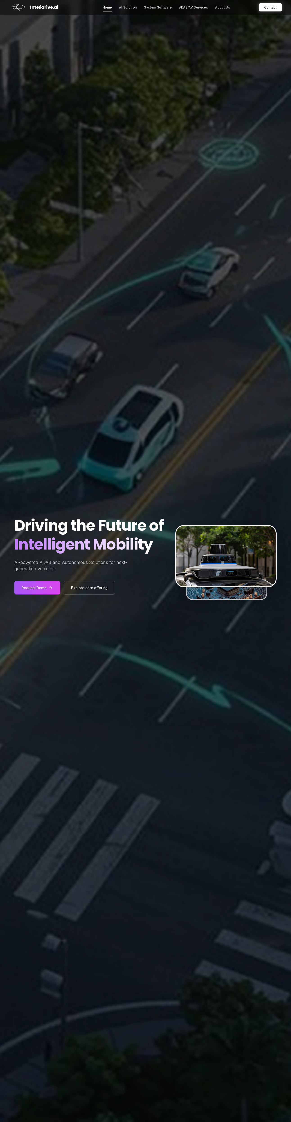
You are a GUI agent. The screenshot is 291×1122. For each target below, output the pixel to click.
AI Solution (128, 7)
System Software (158, 7)
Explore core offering (89, 587)
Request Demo (37, 587)
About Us (222, 7)
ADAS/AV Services (193, 7)
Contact (270, 7)
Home (107, 8)
